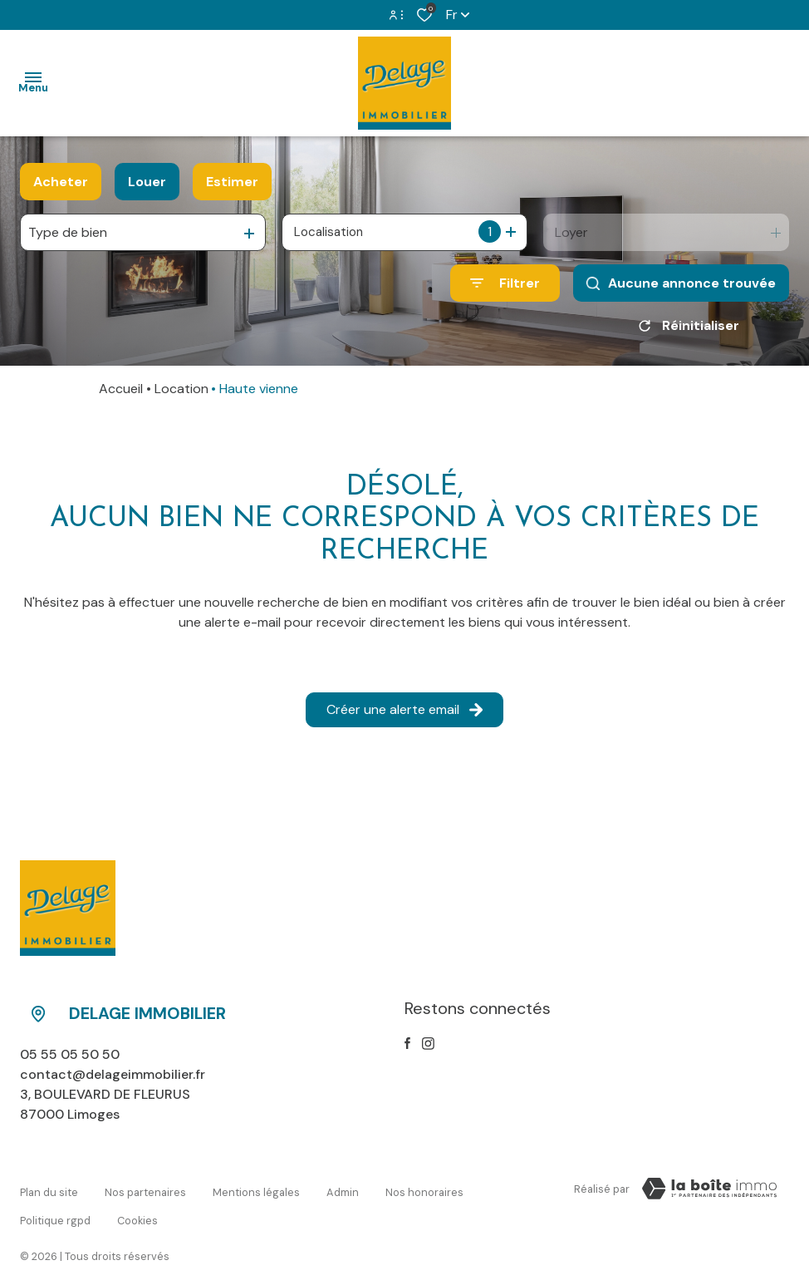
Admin (342, 1191)
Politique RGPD (55, 1208)
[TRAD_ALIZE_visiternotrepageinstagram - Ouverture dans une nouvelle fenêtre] (428, 1049)
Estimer (232, 181)
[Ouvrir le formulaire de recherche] (505, 283)
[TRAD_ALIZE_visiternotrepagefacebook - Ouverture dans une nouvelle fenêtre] (407, 1049)
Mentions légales (256, 1191)
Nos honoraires (424, 1191)
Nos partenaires (145, 1191)
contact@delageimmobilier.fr (112, 1080)
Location (181, 394)
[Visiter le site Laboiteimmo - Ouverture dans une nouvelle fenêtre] (709, 1194)
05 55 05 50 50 (70, 1060)
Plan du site (49, 1191)
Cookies (137, 1208)
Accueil (121, 394)
